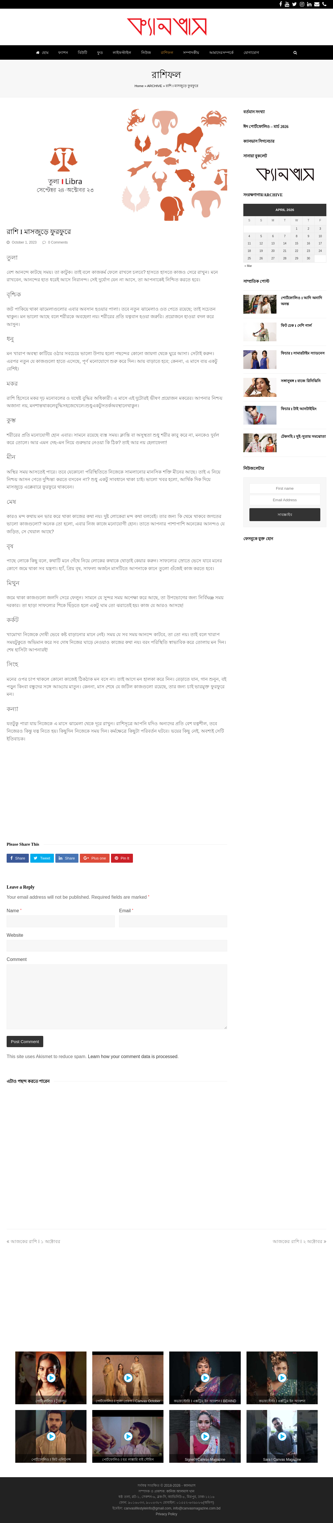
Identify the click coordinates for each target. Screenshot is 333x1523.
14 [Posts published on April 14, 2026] (284, 243)
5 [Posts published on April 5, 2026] (261, 236)
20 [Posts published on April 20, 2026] (272, 250)
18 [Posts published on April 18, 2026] (249, 250)
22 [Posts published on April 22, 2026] (296, 250)
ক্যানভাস (189, 1486)
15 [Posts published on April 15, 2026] (296, 243)
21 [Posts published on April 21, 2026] (284, 250)
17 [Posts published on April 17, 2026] (320, 243)
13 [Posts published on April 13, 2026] (272, 243)
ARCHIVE (154, 86)
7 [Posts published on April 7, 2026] (285, 236)
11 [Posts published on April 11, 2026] (249, 243)
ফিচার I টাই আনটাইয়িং (299, 409)
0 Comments (58, 242)
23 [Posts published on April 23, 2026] (308, 250)
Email (126, 910)
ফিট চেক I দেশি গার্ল (296, 325)
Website (15, 935)
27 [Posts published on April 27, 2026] (272, 258)
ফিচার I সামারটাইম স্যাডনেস (303, 353)
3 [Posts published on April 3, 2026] (320, 228)
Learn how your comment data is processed (132, 1056)
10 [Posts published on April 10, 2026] (320, 236)
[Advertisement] (117, 789)
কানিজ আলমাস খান (180, 1491)
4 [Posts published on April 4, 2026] (249, 236)
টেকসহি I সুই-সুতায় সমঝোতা (303, 436)
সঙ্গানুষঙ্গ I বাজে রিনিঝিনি (301, 381)
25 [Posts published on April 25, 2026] (249, 258)
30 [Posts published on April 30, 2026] (308, 258)
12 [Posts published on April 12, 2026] (261, 243)
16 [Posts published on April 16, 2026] (308, 243)
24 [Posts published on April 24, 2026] (320, 250)
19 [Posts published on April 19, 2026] (261, 250)
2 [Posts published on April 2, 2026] (308, 228)
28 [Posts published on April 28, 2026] (284, 258)
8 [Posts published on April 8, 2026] (297, 236)
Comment (17, 959)
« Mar (248, 265)
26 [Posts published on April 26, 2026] (261, 258)
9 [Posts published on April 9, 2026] (308, 236)
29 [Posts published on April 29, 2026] (296, 258)
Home (139, 86)
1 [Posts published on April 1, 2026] (297, 228)
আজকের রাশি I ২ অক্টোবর (299, 1241)
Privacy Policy (166, 1514)
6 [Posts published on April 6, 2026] (273, 236)
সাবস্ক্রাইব (285, 514)
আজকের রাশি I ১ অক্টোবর (33, 1241)
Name (14, 910)
